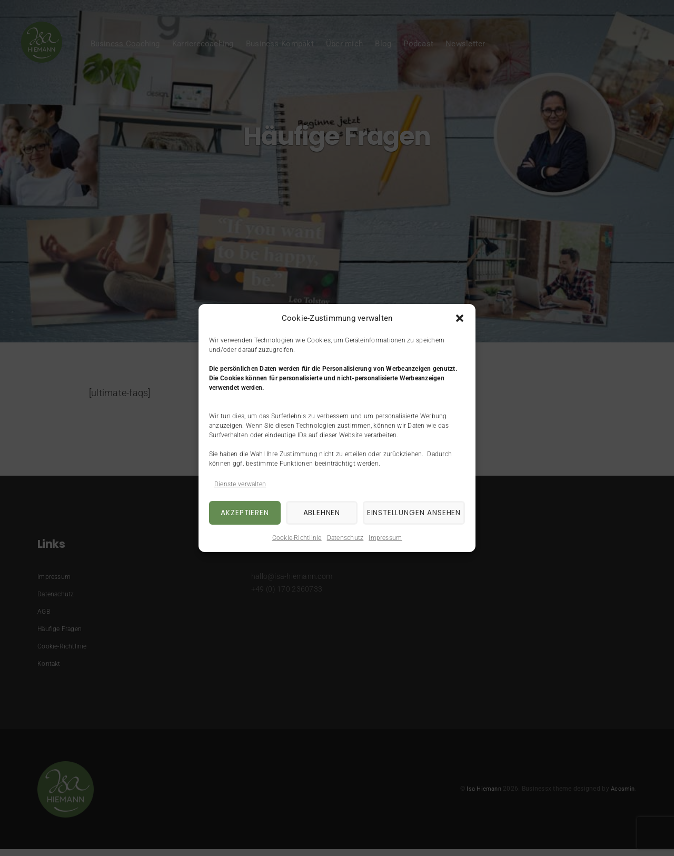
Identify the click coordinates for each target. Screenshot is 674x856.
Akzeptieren (242, 512)
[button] (459, 318)
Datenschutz (345, 538)
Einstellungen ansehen (408, 512)
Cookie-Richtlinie (297, 538)
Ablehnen (314, 512)
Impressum (385, 538)
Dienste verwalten (240, 484)
